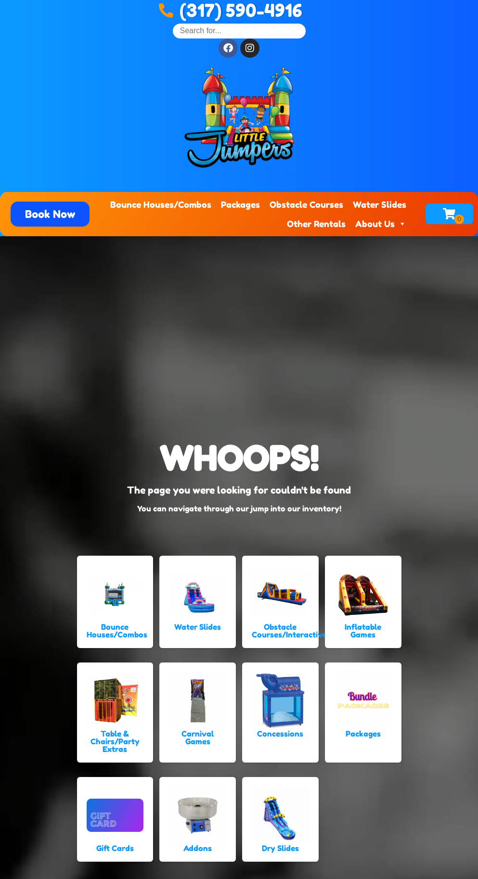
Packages (240, 204)
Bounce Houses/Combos (160, 204)
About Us (380, 223)
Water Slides (379, 204)
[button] (50, 214)
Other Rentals (316, 223)
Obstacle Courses (306, 204)
